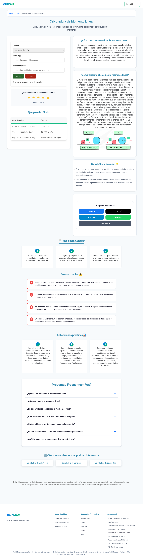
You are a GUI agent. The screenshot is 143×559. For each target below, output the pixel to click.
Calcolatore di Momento (116, 529)
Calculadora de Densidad (71, 463)
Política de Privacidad (62, 523)
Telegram (91, 217)
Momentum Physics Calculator (118, 518)
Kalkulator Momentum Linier (117, 544)
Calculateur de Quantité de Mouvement (121, 526)
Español (129, 4)
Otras (82, 535)
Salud (83, 523)
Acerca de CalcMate (62, 519)
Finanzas (84, 526)
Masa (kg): (17, 56)
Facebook (91, 211)
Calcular (18, 76)
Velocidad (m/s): (19, 65)
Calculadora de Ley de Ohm (105, 463)
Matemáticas (85, 519)
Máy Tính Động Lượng (115, 547)
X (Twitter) (118, 211)
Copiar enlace (105, 223)
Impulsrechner (112, 522)
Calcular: (16, 45)
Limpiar (31, 76)
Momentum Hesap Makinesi (117, 540)
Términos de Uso (61, 526)
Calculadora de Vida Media (37, 463)
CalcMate (8, 3)
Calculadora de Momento (116, 536)
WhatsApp (118, 217)
